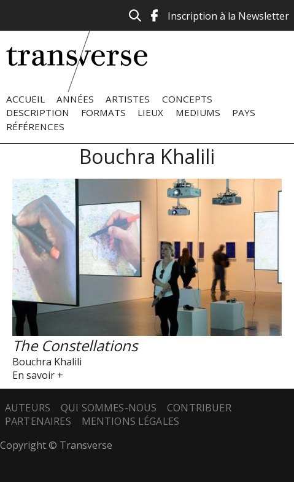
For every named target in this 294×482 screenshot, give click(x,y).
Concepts (187, 99)
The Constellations (74, 345)
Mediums (198, 112)
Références (35, 126)
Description (37, 112)
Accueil (25, 99)
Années (75, 99)
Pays (243, 112)
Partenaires (38, 421)
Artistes (128, 99)
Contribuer (199, 407)
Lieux (150, 112)
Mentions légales (131, 421)
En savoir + (37, 375)
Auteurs (27, 407)
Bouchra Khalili (47, 361)
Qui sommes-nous (109, 407)
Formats (103, 112)
